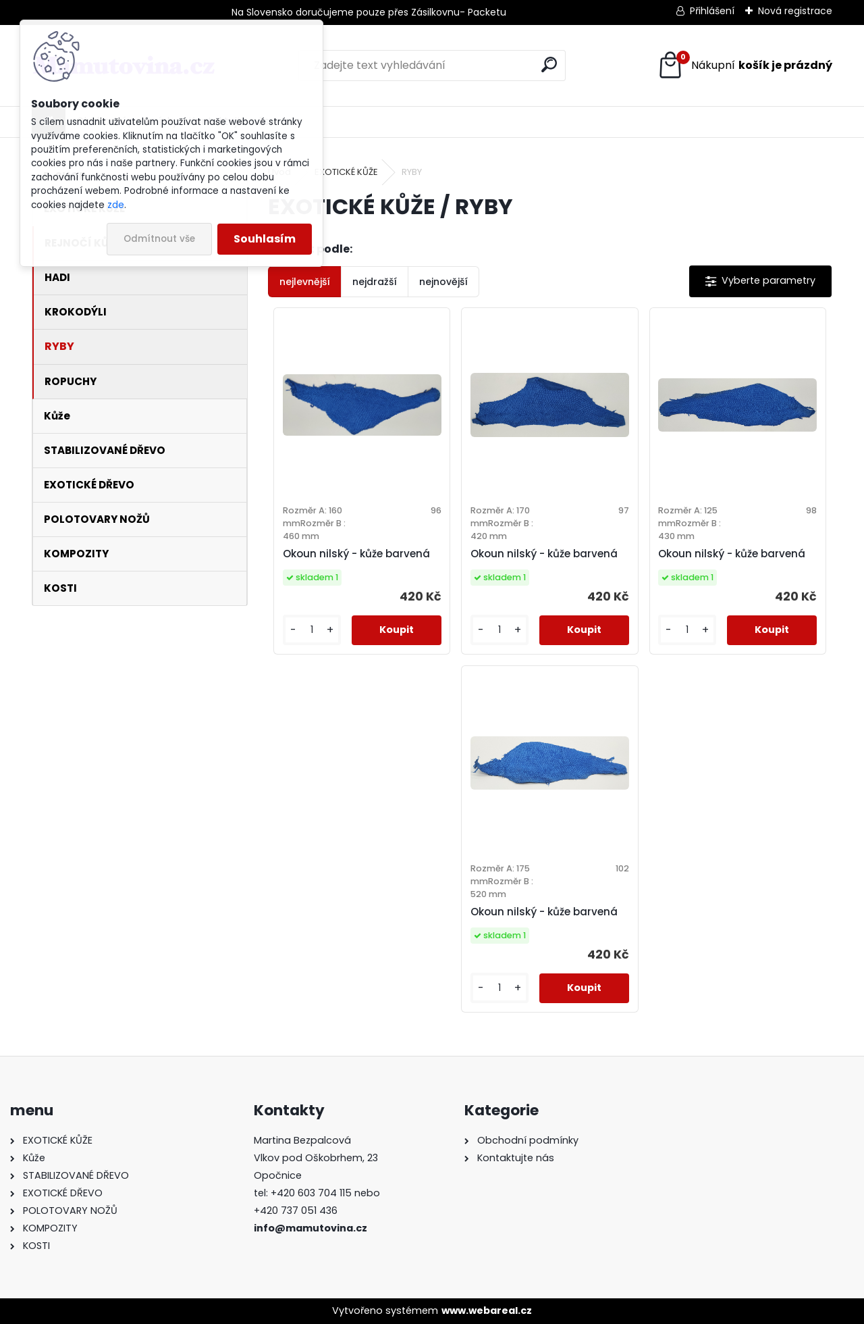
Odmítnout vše (159, 238)
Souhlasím (265, 239)
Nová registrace (795, 11)
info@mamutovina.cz (310, 1228)
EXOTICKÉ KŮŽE (346, 172)
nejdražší (374, 281)
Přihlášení (712, 11)
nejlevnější (304, 281)
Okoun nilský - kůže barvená (356, 553)
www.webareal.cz (486, 1310)
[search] (549, 64)
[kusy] (312, 630)
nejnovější (443, 281)
